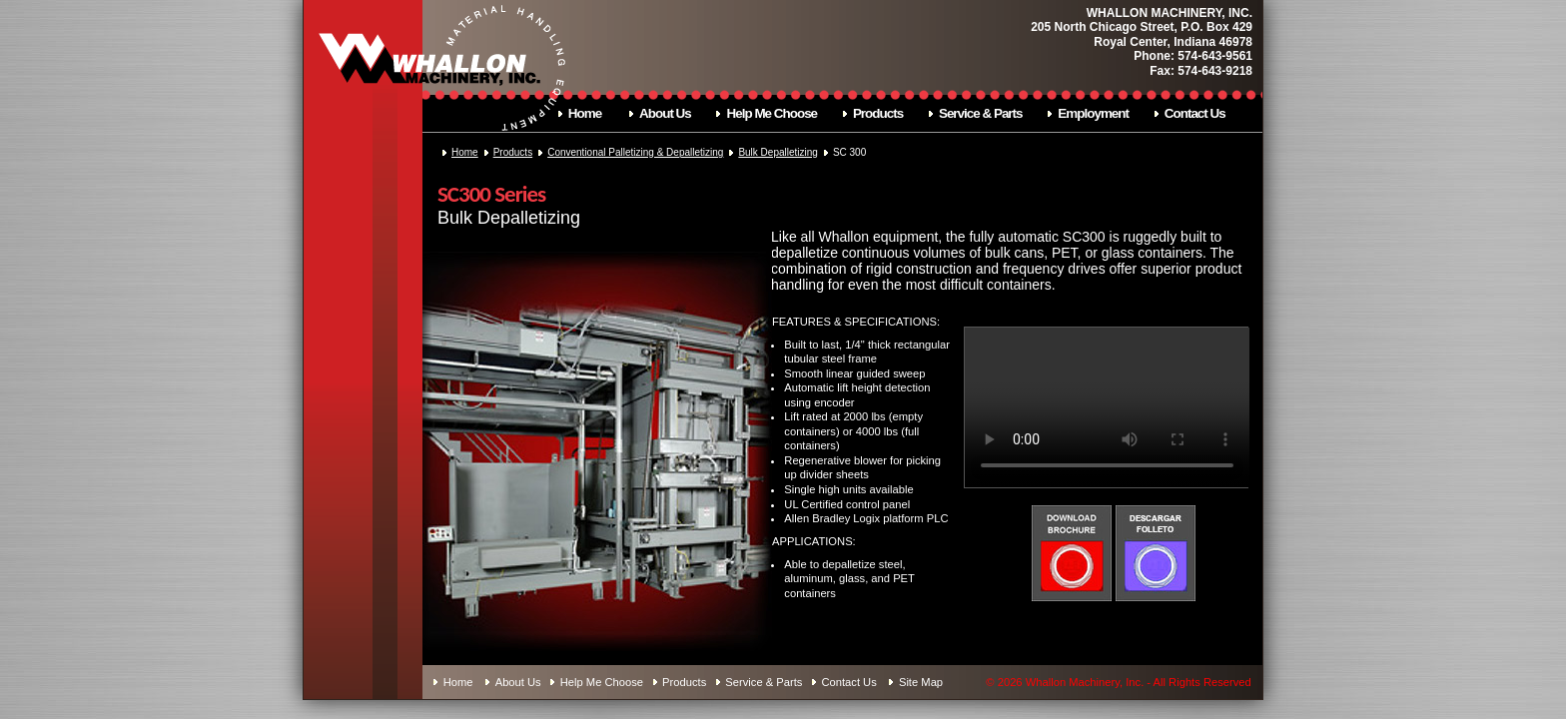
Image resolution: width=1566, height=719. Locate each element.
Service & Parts (981, 113)
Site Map (921, 682)
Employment (1093, 113)
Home (584, 113)
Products (878, 113)
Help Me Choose (772, 113)
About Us (665, 113)
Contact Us (1195, 113)
